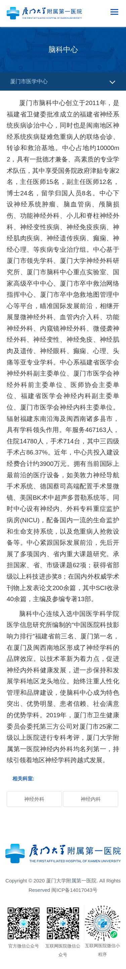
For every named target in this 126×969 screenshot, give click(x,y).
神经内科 (91, 799)
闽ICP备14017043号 (74, 890)
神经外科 (34, 799)
